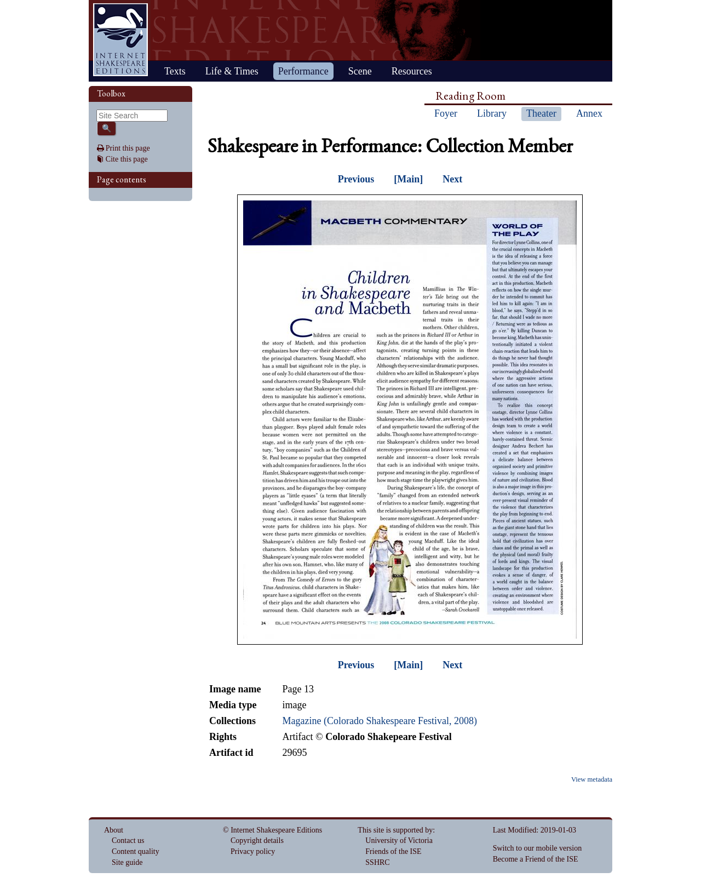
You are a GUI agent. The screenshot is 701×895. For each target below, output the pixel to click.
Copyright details (257, 840)
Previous (356, 179)
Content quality (135, 851)
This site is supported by (395, 830)
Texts (175, 71)
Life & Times (231, 71)
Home (120, 39)
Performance (303, 71)
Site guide (127, 862)
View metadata (591, 779)
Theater (541, 113)
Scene (360, 71)
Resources (412, 71)
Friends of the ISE (393, 851)
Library (492, 113)
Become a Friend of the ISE (535, 859)
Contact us (128, 840)
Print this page (128, 148)
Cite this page (127, 159)
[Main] (408, 179)
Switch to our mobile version (537, 848)
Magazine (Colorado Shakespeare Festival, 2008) (379, 720)
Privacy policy (253, 851)
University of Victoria (399, 840)
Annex (589, 113)
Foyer (445, 113)
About (113, 830)
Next (452, 179)
